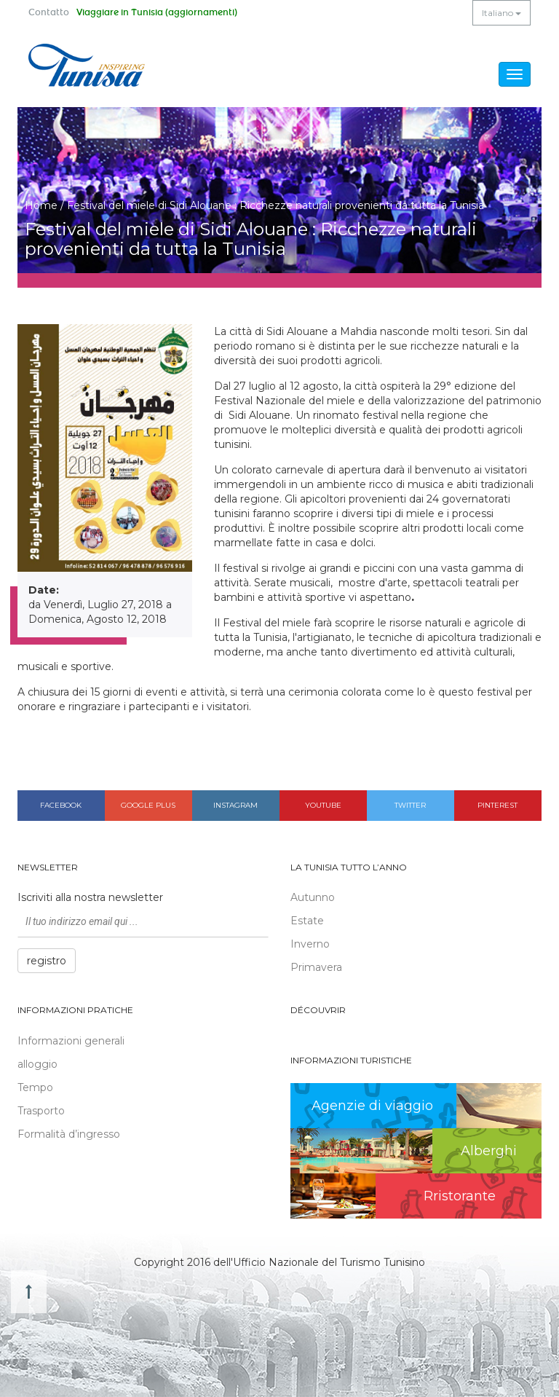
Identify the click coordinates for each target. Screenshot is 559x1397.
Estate (307, 920)
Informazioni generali (70, 1040)
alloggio (37, 1064)
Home (41, 205)
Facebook (61, 805)
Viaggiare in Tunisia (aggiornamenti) (156, 12)
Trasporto (41, 1110)
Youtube (323, 805)
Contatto (48, 12)
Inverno (310, 944)
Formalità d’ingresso (68, 1134)
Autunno (312, 897)
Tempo (35, 1087)
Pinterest (497, 805)
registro (46, 960)
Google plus (148, 805)
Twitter (410, 805)
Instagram (235, 805)
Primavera (316, 967)
